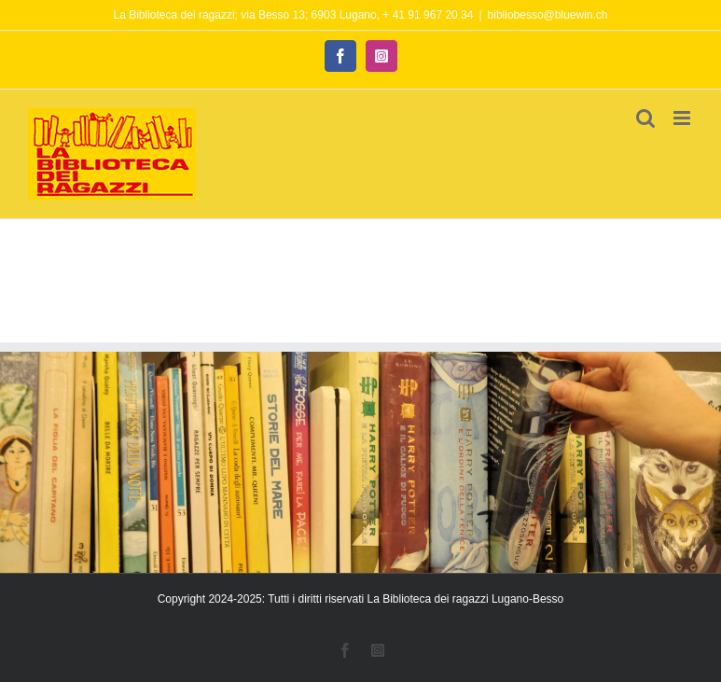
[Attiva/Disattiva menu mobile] (683, 118)
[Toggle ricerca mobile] (645, 118)
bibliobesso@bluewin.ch (548, 14)
